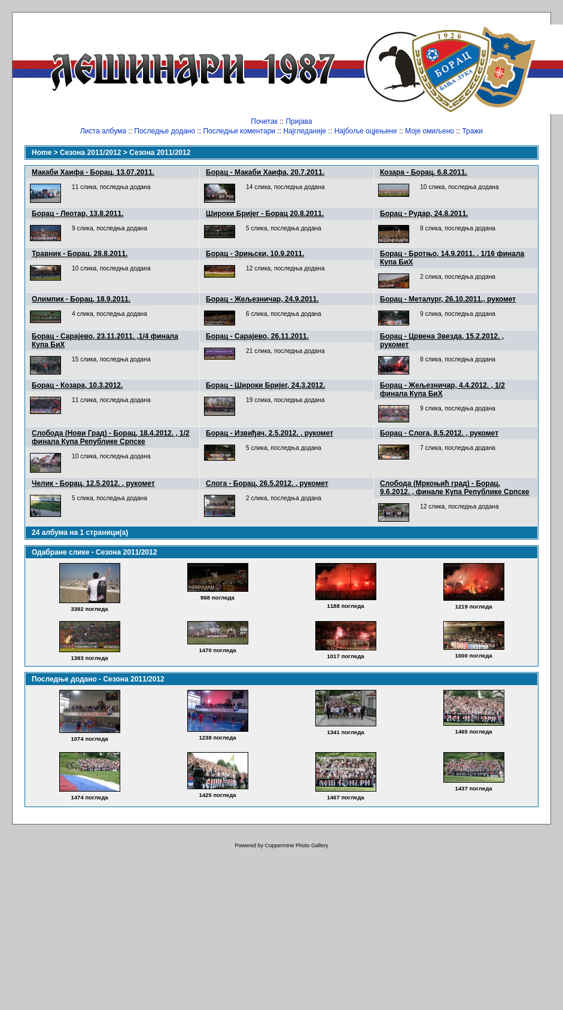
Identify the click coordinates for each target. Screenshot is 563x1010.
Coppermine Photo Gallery (296, 845)
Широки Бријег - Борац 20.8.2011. (265, 213)
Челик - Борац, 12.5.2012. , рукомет (93, 483)
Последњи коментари (239, 131)
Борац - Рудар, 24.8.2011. (424, 213)
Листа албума (103, 131)
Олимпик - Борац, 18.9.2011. (81, 299)
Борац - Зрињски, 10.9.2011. (255, 254)
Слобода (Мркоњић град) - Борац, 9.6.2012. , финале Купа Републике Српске (454, 487)
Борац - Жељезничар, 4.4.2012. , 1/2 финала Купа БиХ (442, 389)
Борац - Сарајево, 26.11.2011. (257, 336)
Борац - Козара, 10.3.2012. (77, 385)
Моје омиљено (429, 131)
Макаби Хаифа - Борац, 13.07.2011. (93, 172)
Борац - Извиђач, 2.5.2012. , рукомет (269, 433)
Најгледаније (304, 131)
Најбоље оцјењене (365, 131)
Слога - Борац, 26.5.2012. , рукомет (267, 483)
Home (41, 152)
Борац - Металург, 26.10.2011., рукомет (448, 299)
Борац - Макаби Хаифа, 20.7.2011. (265, 172)
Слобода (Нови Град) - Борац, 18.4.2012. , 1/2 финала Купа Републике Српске (111, 437)
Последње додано (164, 131)
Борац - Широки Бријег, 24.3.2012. (265, 385)
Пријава (298, 121)
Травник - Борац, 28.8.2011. (79, 254)
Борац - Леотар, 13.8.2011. (77, 213)
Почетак (264, 121)
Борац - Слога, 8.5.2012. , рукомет (439, 433)
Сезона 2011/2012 (90, 152)
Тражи (472, 131)
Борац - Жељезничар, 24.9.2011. (262, 299)
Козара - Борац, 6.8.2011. (423, 172)
